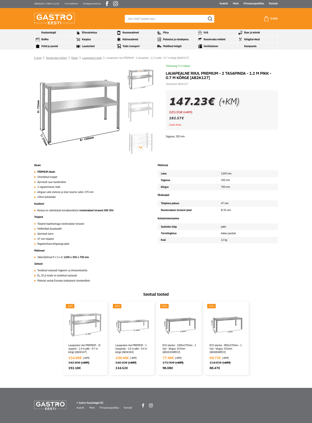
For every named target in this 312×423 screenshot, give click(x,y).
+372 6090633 (71, 3)
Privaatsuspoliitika (254, 3)
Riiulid (74, 57)
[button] (140, 147)
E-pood (37, 57)
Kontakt (273, 3)
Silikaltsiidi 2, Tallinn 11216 (46, 3)
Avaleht (224, 3)
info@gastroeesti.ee (92, 3)
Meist (236, 3)
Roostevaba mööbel (56, 57)
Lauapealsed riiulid (92, 57)
